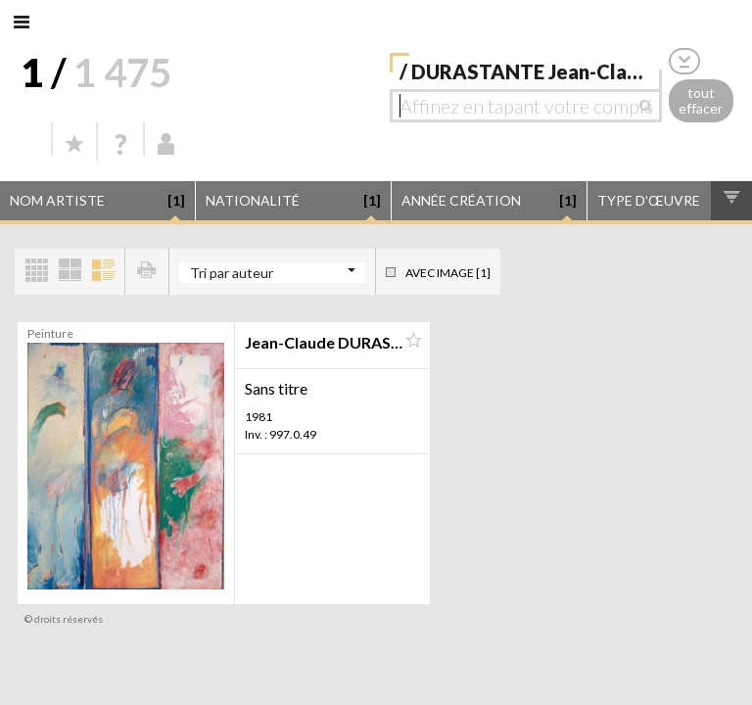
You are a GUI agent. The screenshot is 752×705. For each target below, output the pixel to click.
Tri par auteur (231, 272)
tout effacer (701, 101)
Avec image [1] (448, 272)
